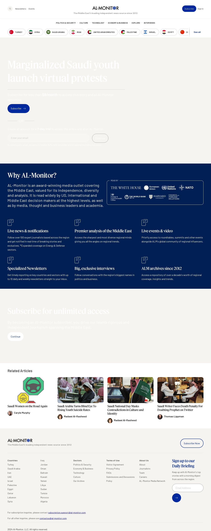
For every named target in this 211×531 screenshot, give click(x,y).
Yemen (44, 481)
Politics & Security (66, 23)
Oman (43, 468)
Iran (9, 472)
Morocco (45, 497)
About (142, 464)
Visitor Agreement (115, 464)
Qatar (10, 493)
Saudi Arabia (14, 468)
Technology (98, 23)
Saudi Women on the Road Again (27, 406)
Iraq (42, 460)
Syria (10, 501)
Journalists (144, 468)
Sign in (200, 9)
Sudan (44, 489)
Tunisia (44, 493)
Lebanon (12, 497)
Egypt (10, 489)
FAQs (108, 472)
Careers (143, 477)
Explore (136, 23)
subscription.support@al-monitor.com (67, 512)
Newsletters (20, 9)
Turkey (11, 464)
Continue (15, 336)
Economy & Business (118, 23)
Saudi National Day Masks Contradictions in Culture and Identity (125, 409)
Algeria (44, 501)
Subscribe (189, 9)
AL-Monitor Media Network (152, 481)
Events (32, 9)
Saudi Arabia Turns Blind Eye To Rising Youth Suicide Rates (76, 408)
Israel (10, 481)
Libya (43, 485)
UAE (10, 477)
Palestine (12, 485)
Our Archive (78, 481)
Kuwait (44, 477)
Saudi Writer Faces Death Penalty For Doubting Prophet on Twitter (180, 408)
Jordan (44, 464)
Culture (84, 23)
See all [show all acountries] (197, 32)
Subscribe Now (192, 443)
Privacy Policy (113, 468)
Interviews (149, 23)
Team (142, 472)
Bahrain (44, 472)
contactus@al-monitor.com (53, 518)
